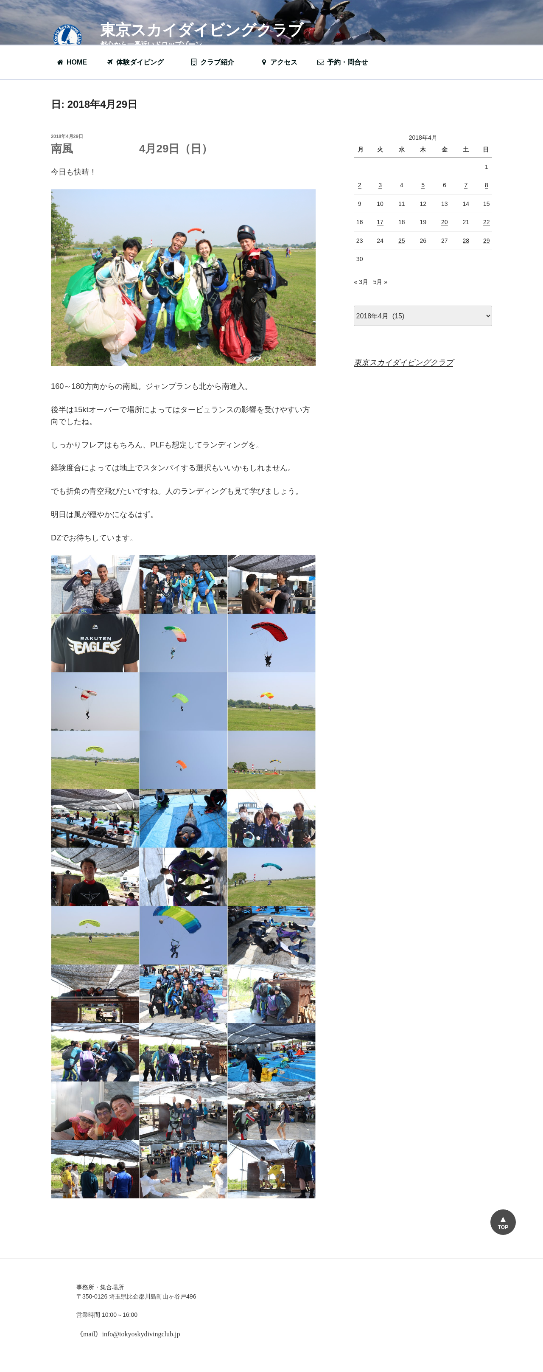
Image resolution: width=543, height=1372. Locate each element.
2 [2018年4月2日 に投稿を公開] (359, 185)
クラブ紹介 (216, 62)
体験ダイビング (139, 62)
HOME (71, 62)
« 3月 (361, 281)
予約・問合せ (346, 62)
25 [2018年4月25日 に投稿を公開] (401, 240)
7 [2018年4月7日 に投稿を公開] (465, 185)
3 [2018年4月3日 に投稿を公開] (380, 185)
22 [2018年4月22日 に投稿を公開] (486, 222)
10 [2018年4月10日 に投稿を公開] (380, 203)
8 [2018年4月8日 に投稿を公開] (486, 185)
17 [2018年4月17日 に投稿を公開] (380, 222)
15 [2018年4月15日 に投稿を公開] (486, 203)
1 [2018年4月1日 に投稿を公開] (486, 166)
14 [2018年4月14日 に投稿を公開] (466, 203)
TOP (503, 1227)
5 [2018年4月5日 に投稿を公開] (423, 185)
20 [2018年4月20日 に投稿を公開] (444, 222)
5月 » (380, 281)
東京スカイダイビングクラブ (201, 30)
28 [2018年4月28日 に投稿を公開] (466, 240)
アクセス (278, 62)
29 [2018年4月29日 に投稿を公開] (486, 240)
